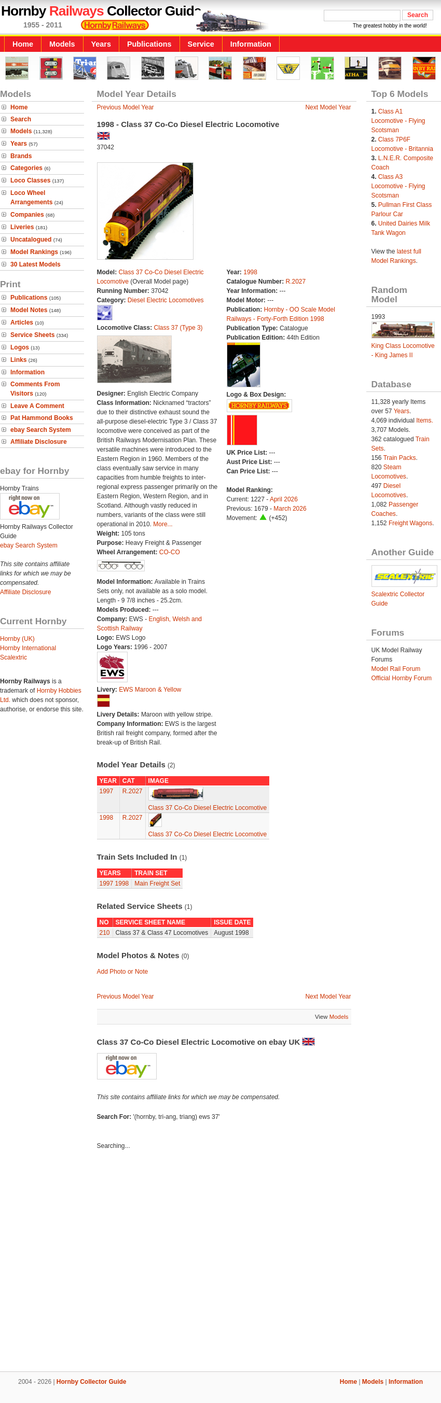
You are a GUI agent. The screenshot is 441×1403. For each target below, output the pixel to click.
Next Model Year (328, 107)
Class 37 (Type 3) (178, 327)
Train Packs (399, 457)
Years (101, 44)
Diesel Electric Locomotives (166, 300)
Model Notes (28, 310)
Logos (19, 347)
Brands (21, 156)
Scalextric (13, 657)
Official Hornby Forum (401, 678)
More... (162, 524)
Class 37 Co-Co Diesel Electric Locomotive (207, 807)
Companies (27, 214)
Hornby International (28, 648)
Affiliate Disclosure (38, 441)
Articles (21, 322)
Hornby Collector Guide (92, 1381)
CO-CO (169, 552)
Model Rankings (34, 252)
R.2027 (296, 281)
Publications (149, 44)
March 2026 (289, 508)
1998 (250, 272)
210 (105, 932)
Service (201, 44)
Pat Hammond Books (41, 418)
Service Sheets (32, 335)
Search (20, 119)
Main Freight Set (157, 883)
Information (250, 44)
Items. (424, 420)
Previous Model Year (125, 107)
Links (18, 359)
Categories (26, 168)
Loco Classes (30, 180)
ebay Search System (40, 429)
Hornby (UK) (17, 638)
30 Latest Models (35, 264)
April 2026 (284, 499)
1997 (107, 791)
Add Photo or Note (122, 971)
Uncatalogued (30, 239)
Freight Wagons (410, 523)
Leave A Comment (37, 406)
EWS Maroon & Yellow (150, 689)
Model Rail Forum (396, 668)
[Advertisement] (97, 1262)
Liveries (22, 227)
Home (22, 44)
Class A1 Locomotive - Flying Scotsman (398, 121)
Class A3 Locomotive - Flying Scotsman (398, 186)
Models (62, 44)
